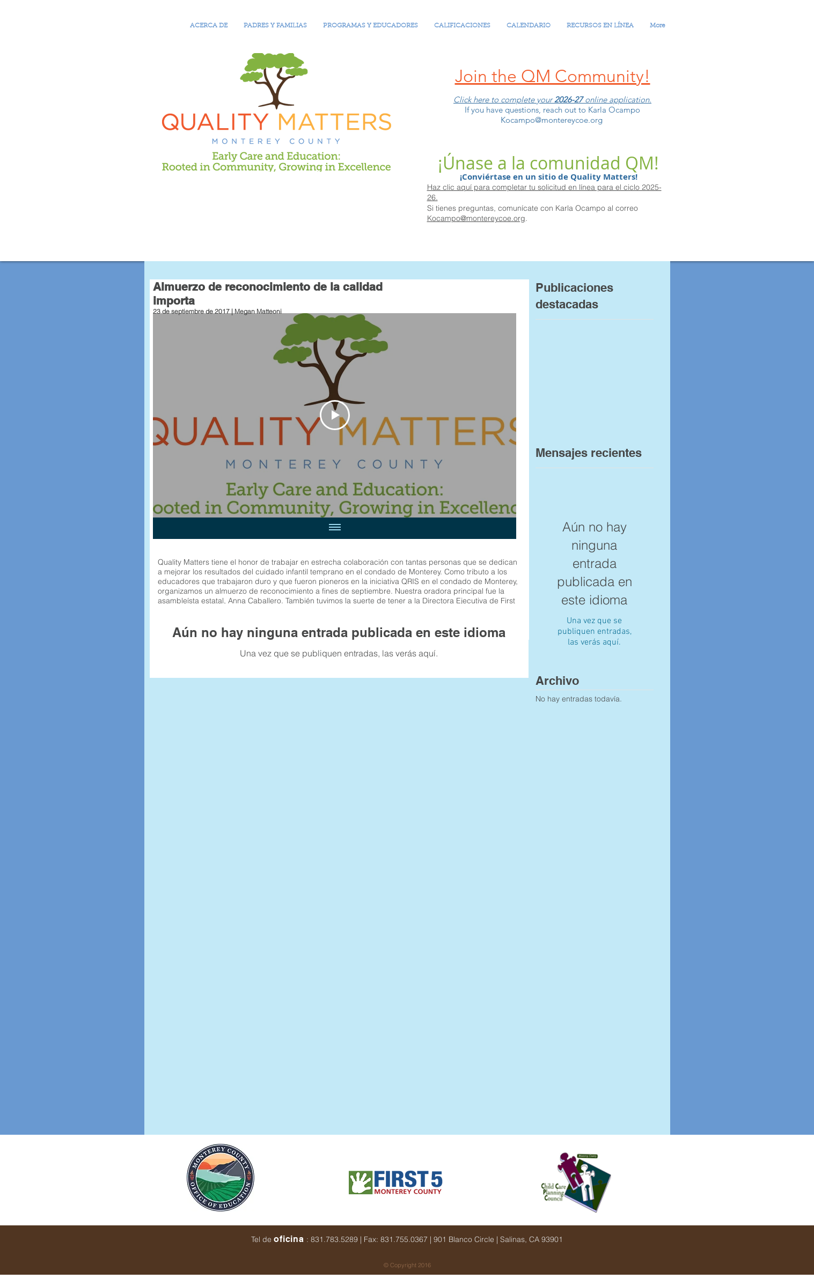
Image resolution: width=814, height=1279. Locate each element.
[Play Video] (334, 415)
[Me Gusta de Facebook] (606, 1247)
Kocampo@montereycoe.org (476, 218)
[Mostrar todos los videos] (334, 528)
